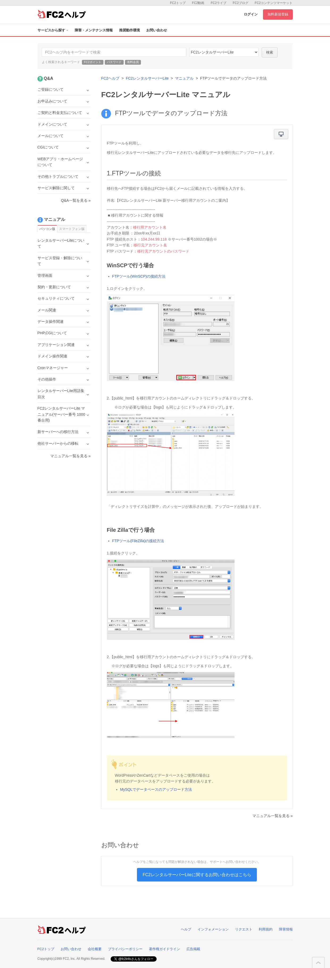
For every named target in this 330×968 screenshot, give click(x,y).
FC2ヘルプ (110, 78)
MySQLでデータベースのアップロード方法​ (156, 789)
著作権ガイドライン (164, 949)
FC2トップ (178, 3)
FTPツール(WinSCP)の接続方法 (139, 276)
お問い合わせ (156, 30)
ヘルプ (186, 929)
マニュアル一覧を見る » (272, 816)
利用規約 (266, 929)
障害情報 (286, 929)
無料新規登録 (278, 14)
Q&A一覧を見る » (75, 200)
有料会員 (133, 62)
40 (223, 52)
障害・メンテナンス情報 (94, 30)
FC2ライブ (218, 3)
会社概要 (95, 949)
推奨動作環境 (129, 30)
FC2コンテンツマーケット (274, 3)
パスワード (114, 62)
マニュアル (184, 78)
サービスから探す (52, 30)
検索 (269, 52)
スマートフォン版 (72, 229)
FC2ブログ (240, 3)
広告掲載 (193, 949)
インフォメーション (213, 929)
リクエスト (243, 929)
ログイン (251, 14)
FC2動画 (198, 3)
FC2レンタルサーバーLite (147, 78)
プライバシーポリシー (125, 949)
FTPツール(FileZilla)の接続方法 (138, 541)
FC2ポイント (92, 62)
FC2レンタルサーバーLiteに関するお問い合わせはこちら (197, 874)
